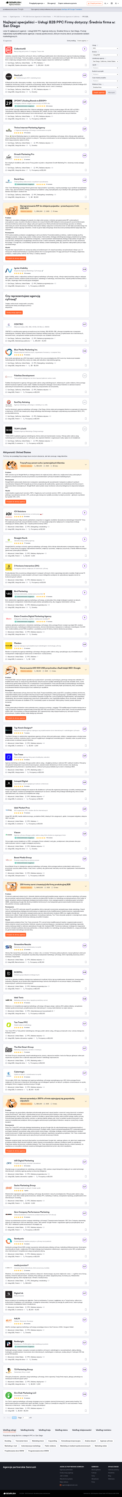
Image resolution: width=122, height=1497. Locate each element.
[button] (106, 3)
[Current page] (25, 1417)
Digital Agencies (15, 16)
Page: (20, 1417)
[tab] (9, 1430)
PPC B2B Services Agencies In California (66, 16)
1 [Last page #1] (31, 1417)
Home (5, 16)
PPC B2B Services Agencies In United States (37, 16)
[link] (51, 3)
